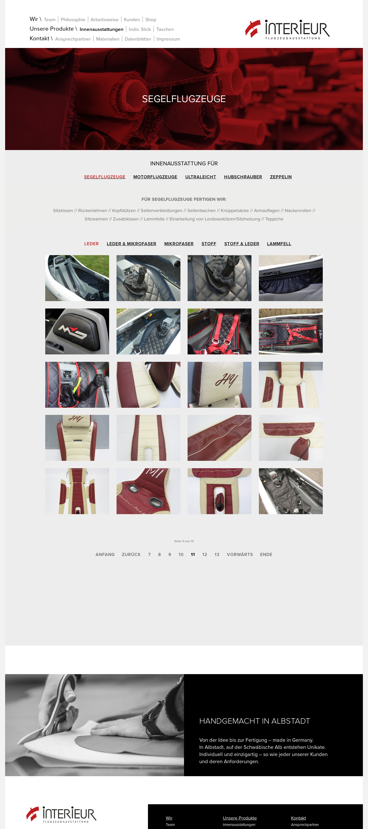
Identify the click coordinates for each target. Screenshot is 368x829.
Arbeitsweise (105, 19)
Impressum (168, 39)
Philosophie (73, 19)
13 (217, 554)
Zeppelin (281, 177)
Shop (150, 19)
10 (181, 554)
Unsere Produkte (52, 29)
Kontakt (39, 39)
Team (49, 19)
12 (204, 554)
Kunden (132, 19)
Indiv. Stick (140, 29)
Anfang (105, 554)
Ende (266, 554)
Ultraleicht (200, 177)
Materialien (107, 39)
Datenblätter (138, 39)
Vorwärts (240, 554)
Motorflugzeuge (155, 177)
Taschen (165, 29)
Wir (34, 19)
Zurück (131, 554)
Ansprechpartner (73, 39)
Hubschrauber (243, 177)
